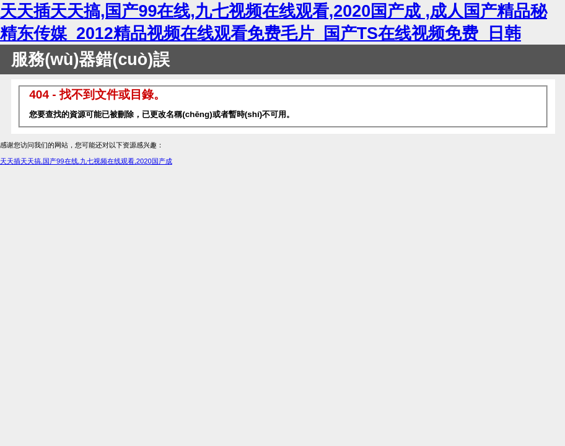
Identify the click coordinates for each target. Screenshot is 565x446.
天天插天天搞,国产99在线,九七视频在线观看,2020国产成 (86, 161)
